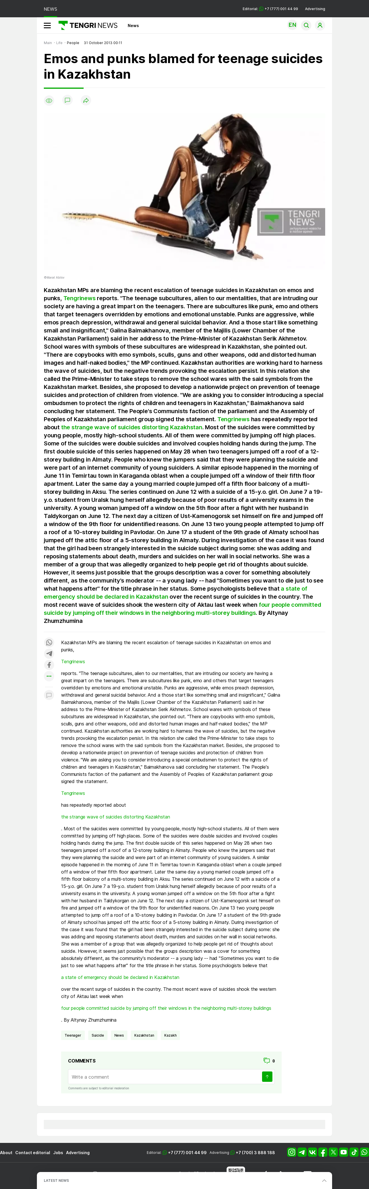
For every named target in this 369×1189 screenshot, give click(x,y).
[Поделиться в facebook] (49, 665)
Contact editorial (32, 1152)
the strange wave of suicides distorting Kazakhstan (131, 427)
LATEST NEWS (56, 1180)
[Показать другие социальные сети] (49, 676)
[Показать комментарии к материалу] (49, 695)
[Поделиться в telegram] (49, 654)
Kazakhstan (144, 1035)
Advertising (315, 9)
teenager (73, 1035)
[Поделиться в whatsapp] (49, 643)
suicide (98, 1035)
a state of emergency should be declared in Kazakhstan (120, 977)
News (133, 25)
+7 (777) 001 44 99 (187, 1152)
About (6, 1152)
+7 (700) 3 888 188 (255, 1152)
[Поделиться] (86, 100)
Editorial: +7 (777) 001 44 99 (270, 9)
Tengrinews (79, 298)
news (119, 1035)
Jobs (58, 1152)
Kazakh (170, 1035)
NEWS (50, 9)
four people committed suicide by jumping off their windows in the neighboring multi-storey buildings (166, 1008)
